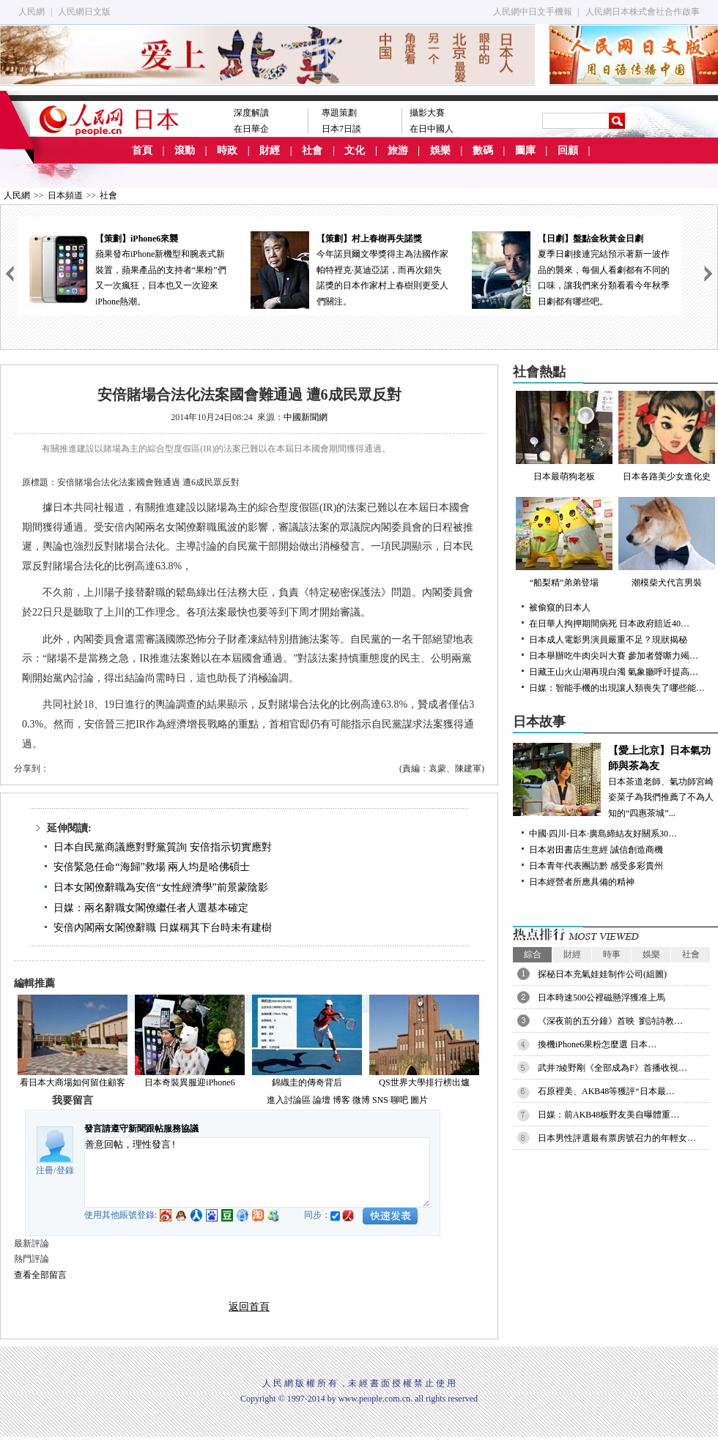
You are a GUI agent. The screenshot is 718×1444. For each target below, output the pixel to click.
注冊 (44, 1170)
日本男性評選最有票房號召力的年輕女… (617, 1138)
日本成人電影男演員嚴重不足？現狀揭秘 (608, 640)
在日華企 (251, 129)
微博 (361, 1100)
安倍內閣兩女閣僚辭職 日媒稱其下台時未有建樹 (162, 927)
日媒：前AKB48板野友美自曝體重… (608, 1115)
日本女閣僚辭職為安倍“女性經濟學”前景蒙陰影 (160, 887)
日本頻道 (65, 195)
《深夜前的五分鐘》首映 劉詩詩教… (610, 1021)
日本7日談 (341, 129)
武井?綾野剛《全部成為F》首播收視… (612, 1068)
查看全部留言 (40, 1275)
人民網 (31, 12)
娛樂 (440, 150)
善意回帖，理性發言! (257, 1172)
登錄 (65, 1170)
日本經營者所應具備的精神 (581, 882)
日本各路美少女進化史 (666, 436)
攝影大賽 (427, 113)
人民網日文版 (84, 12)
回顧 (568, 150)
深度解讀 (251, 113)
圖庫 (525, 150)
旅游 (398, 150)
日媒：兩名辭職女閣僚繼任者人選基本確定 (150, 907)
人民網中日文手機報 (532, 12)
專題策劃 (339, 113)
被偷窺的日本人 (560, 607)
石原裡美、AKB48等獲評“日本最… (606, 1091)
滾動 (184, 150)
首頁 (142, 150)
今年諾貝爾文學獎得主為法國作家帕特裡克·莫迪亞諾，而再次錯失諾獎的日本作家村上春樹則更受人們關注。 (349, 269)
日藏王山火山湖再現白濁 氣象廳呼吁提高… (613, 672)
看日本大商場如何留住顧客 (72, 1082)
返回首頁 (249, 1306)
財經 (269, 150)
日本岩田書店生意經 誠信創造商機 (596, 850)
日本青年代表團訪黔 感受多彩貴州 (596, 866)
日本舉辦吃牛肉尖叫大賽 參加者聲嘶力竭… (613, 656)
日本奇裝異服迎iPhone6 (189, 1082)
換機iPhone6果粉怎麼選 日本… (597, 1044)
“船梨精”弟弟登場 (564, 542)
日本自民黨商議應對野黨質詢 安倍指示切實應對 (162, 847)
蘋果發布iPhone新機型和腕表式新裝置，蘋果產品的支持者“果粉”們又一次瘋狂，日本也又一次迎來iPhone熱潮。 (128, 269)
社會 (312, 150)
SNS (380, 1100)
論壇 (321, 1100)
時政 (227, 150)
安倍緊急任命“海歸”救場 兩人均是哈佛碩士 (151, 866)
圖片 (419, 1100)
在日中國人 (432, 129)
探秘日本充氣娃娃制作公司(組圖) (602, 974)
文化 (354, 150)
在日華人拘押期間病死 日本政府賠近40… (609, 623)
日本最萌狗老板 (564, 436)
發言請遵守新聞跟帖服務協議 (141, 1128)
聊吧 (399, 1100)
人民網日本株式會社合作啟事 (642, 12)
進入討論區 (289, 1100)
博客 (341, 1100)
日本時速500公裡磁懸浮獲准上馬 (601, 997)
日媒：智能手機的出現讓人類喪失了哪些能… (617, 688)
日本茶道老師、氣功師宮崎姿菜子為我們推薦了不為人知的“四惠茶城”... (615, 780)
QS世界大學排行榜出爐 (424, 1082)
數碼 (483, 150)
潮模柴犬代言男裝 (666, 542)
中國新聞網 (305, 417)
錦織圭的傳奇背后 (307, 1082)
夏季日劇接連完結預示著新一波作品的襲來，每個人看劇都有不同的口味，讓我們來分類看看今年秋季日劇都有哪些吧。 (571, 269)
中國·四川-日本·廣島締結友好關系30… (603, 833)
